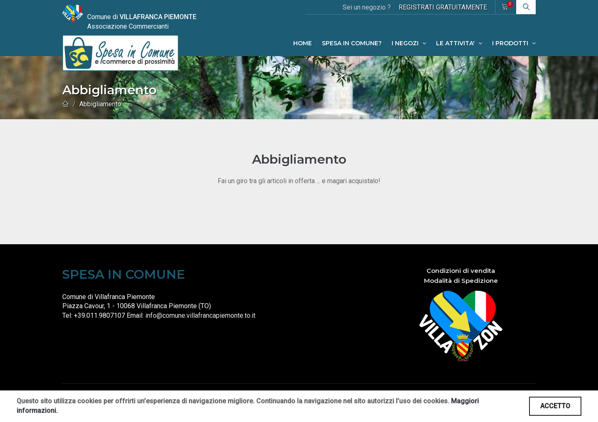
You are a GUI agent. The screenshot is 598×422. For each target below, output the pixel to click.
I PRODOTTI (514, 43)
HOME (302, 43)
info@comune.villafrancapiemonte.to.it (200, 315)
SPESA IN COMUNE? (352, 43)
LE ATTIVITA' (459, 43)
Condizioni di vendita (460, 271)
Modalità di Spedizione (461, 281)
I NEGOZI (409, 43)
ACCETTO (555, 406)
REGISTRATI (443, 7)
